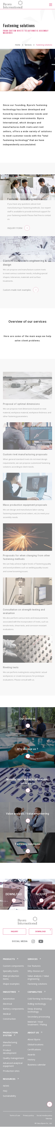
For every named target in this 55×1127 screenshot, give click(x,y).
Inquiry (14, 932)
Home (17, 45)
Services (28, 45)
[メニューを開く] (50, 4)
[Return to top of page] (49, 1104)
